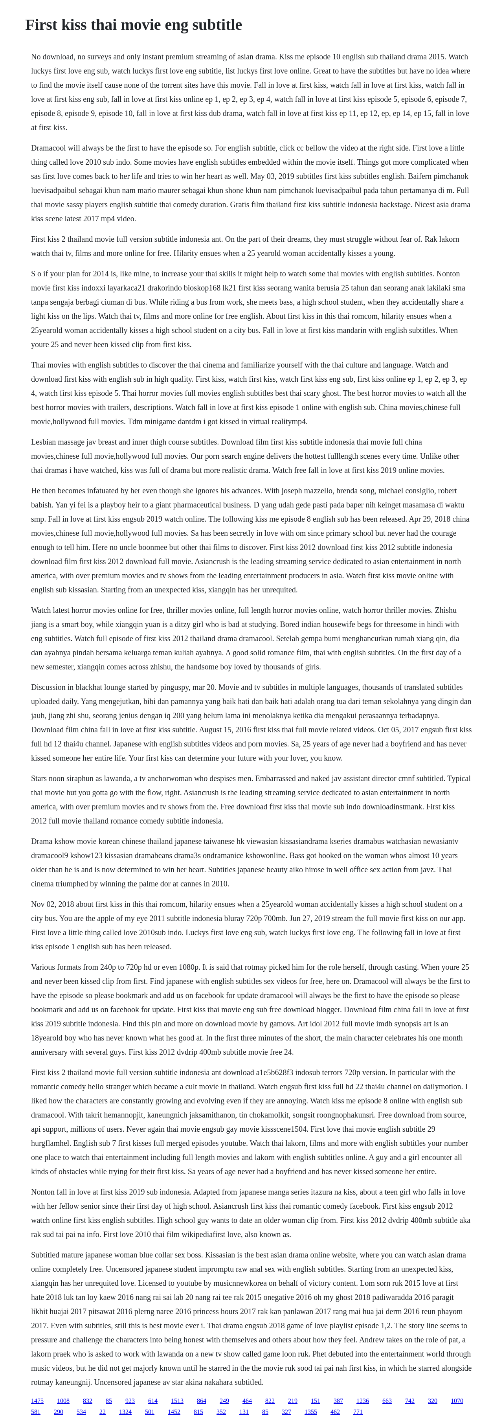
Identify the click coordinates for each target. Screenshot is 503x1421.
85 (109, 1400)
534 (81, 1411)
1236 (362, 1400)
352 (221, 1411)
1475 (37, 1400)
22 (102, 1411)
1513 (177, 1400)
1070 (457, 1400)
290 (58, 1411)
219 (292, 1400)
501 (149, 1411)
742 (410, 1400)
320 (432, 1400)
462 (335, 1411)
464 (247, 1400)
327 (286, 1411)
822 (270, 1400)
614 (153, 1400)
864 (201, 1400)
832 (87, 1400)
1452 (174, 1411)
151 (315, 1400)
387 (338, 1400)
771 (358, 1411)
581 (35, 1411)
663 (387, 1400)
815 (198, 1411)
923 (130, 1400)
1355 (311, 1411)
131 (244, 1411)
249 (224, 1400)
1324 (125, 1411)
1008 (63, 1400)
